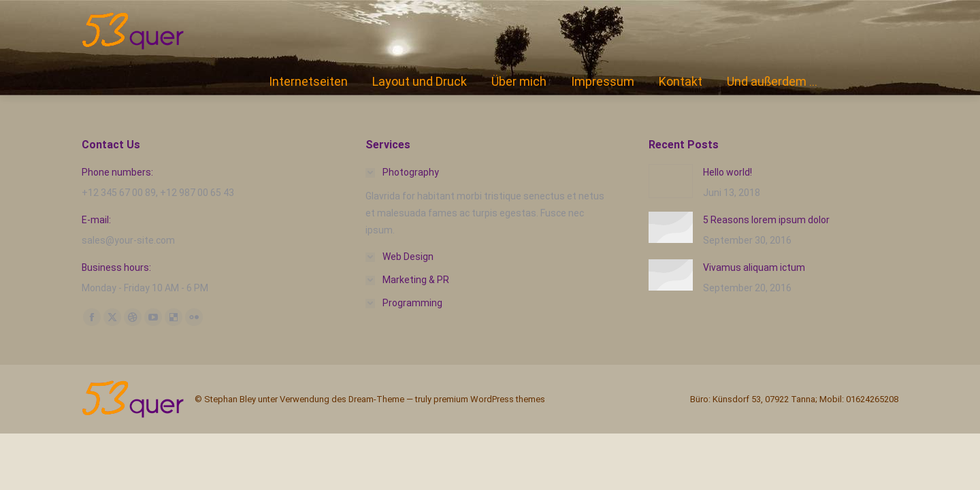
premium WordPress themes (489, 399)
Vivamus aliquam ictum (754, 267)
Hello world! (727, 172)
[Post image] (671, 181)
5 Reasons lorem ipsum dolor (766, 219)
